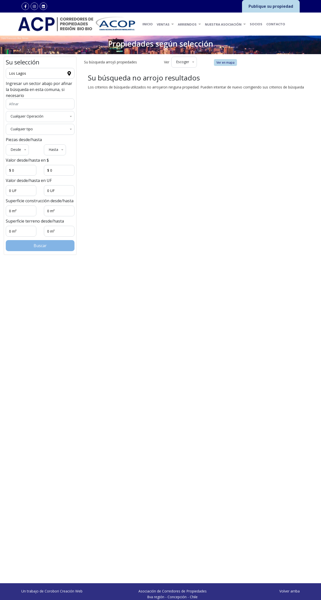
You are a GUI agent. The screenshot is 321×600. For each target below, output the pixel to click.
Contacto (275, 24)
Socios (256, 24)
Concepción (53, 569)
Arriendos (189, 24)
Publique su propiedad (271, 6)
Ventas (165, 24)
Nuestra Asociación (225, 24)
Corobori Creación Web (64, 597)
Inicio (147, 24)
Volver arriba (289, 597)
